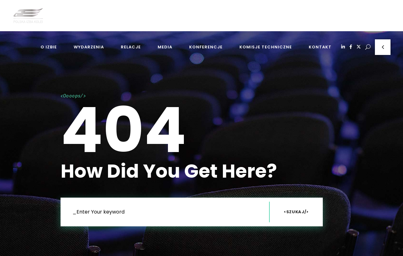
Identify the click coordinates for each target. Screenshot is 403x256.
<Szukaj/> (296, 212)
